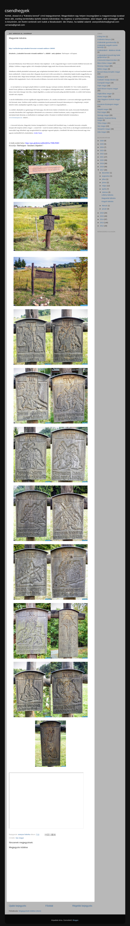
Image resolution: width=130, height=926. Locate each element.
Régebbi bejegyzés (82, 906)
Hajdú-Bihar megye (104, 94)
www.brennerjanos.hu (15, 117)
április (104, 189)
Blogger (75, 920)
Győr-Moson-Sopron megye (107, 89)
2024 (102, 147)
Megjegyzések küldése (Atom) (30, 911)
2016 (102, 213)
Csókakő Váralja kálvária (106, 80)
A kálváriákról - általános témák (109, 50)
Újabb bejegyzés (17, 906)
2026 (102, 141)
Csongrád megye (103, 83)
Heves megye (102, 96)
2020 (102, 160)
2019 (102, 163)
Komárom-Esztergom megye (108, 104)
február (105, 206)
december (106, 173)
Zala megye (101, 132)
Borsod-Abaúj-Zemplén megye (108, 72)
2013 (102, 223)
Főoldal (49, 906)
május (104, 186)
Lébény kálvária (107, 195)
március (105, 192)
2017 (102, 170)
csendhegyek (17, 10)
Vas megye (20, 838)
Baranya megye (103, 66)
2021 (102, 157)
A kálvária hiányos (104, 39)
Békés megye (102, 69)
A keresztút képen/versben (107, 60)
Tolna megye (102, 123)
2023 (102, 150)
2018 (102, 167)
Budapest (101, 77)
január (104, 209)
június (104, 182)
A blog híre (101, 36)
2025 (102, 144)
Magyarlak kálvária (108, 198)
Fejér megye (102, 86)
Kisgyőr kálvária (107, 201)
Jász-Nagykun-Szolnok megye (108, 99)
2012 (102, 226)
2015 (102, 216)
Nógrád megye (102, 109)
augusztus (106, 176)
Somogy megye (103, 115)
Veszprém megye (103, 129)
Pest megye (101, 112)
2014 (102, 219)
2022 (102, 154)
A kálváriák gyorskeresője (106, 42)
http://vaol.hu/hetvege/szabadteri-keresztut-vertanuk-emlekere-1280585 (32, 48)
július (104, 179)
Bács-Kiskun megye (104, 63)
